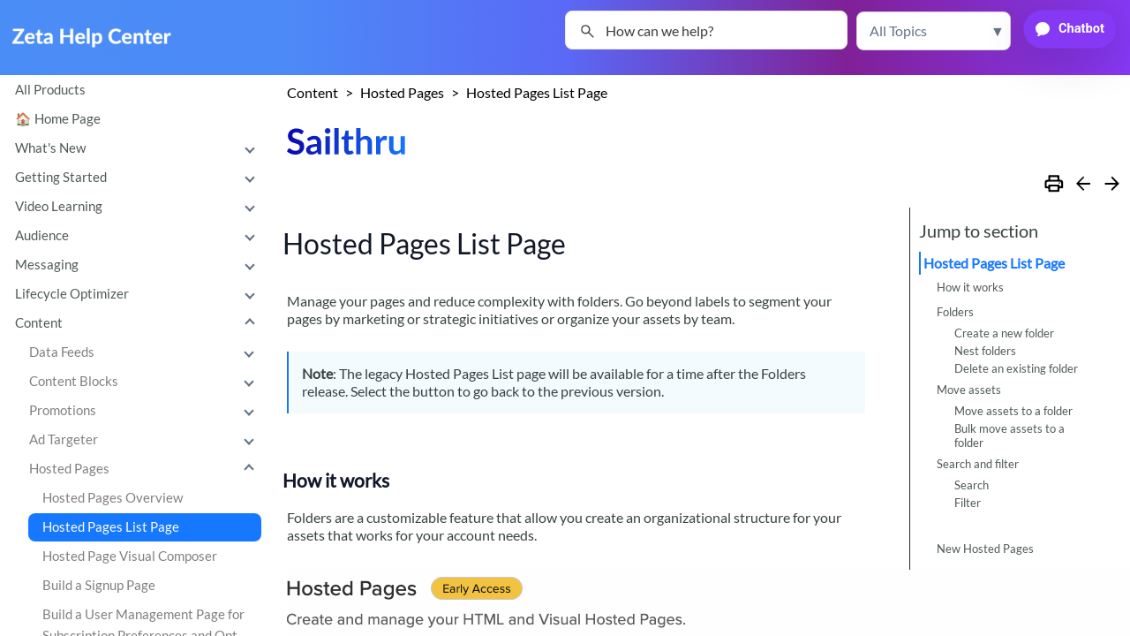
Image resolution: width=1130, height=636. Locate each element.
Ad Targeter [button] (145, 440)
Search (971, 485)
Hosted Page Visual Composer (129, 556)
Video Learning (139, 207)
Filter (967, 503)
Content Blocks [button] (145, 381)
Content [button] (139, 323)
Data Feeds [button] (145, 352)
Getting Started (139, 177)
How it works (970, 287)
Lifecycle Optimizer (139, 294)
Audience (139, 236)
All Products (50, 89)
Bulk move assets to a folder (1009, 435)
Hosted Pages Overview (112, 497)
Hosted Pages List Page (110, 526)
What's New (139, 148)
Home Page (67, 118)
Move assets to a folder (1013, 411)
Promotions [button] (145, 411)
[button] (933, 30)
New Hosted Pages (985, 548)
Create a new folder (1004, 333)
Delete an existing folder (1016, 368)
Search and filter (978, 464)
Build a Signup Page (98, 585)
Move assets (969, 389)
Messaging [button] (139, 265)
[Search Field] (706, 30)
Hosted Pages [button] (145, 469)
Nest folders (985, 351)
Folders (955, 312)
